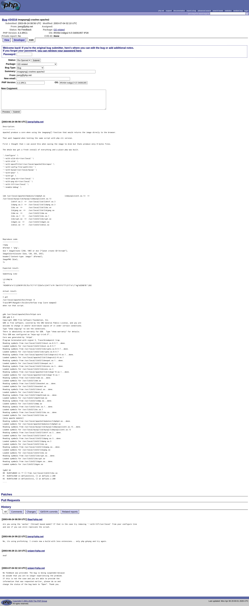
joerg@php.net (35, 121)
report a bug (191, 11)
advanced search (204, 11)
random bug (238, 11)
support (169, 11)
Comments (16, 511)
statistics (228, 11)
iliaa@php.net (34, 519)
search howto (218, 11)
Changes (31, 511)
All (5, 511)
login (246, 11)
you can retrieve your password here (59, 50)
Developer (19, 40)
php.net (161, 11)
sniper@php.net (36, 550)
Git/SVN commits (49, 511)
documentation (179, 11)
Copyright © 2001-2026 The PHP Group (30, 601)
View (6, 40)
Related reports (70, 511)
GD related (59, 29)
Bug (4, 19)
